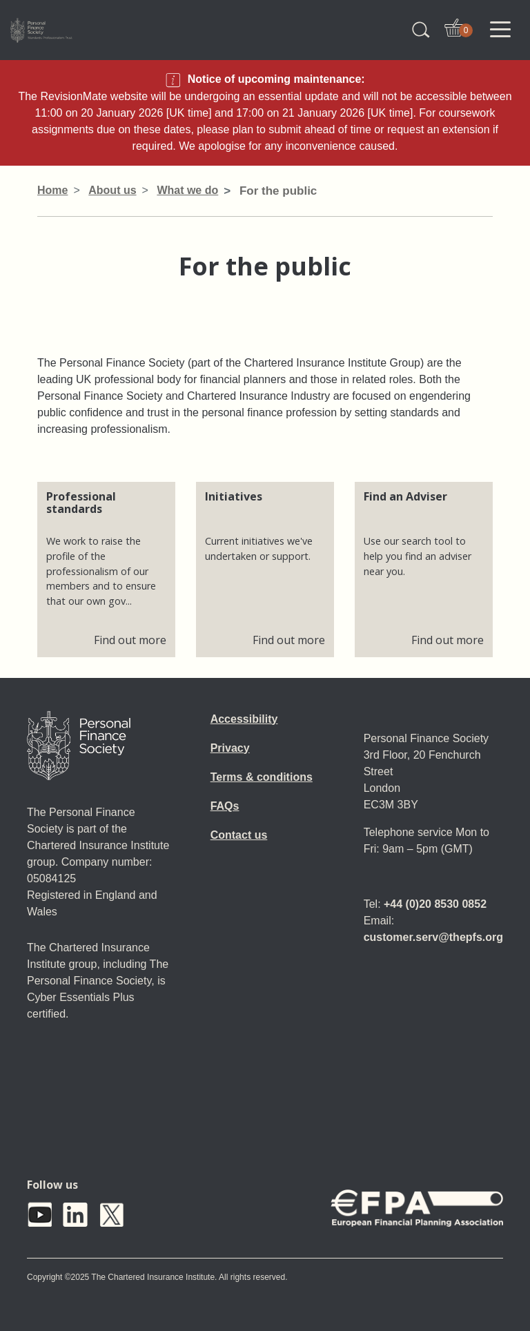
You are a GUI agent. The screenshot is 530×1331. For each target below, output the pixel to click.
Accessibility (244, 719)
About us (112, 190)
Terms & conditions (261, 777)
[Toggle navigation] (500, 29)
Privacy (230, 748)
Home (52, 190)
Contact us (239, 835)
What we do (187, 190)
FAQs (224, 806)
